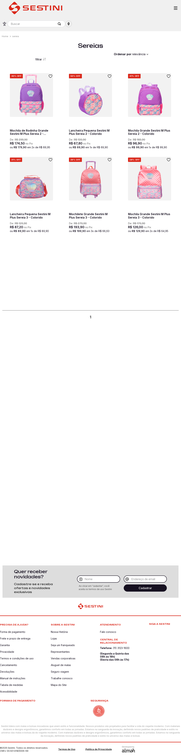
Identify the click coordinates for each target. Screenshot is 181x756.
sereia (15, 36)
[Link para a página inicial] (5, 36)
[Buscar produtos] (60, 24)
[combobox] (36, 23)
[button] (68, 24)
